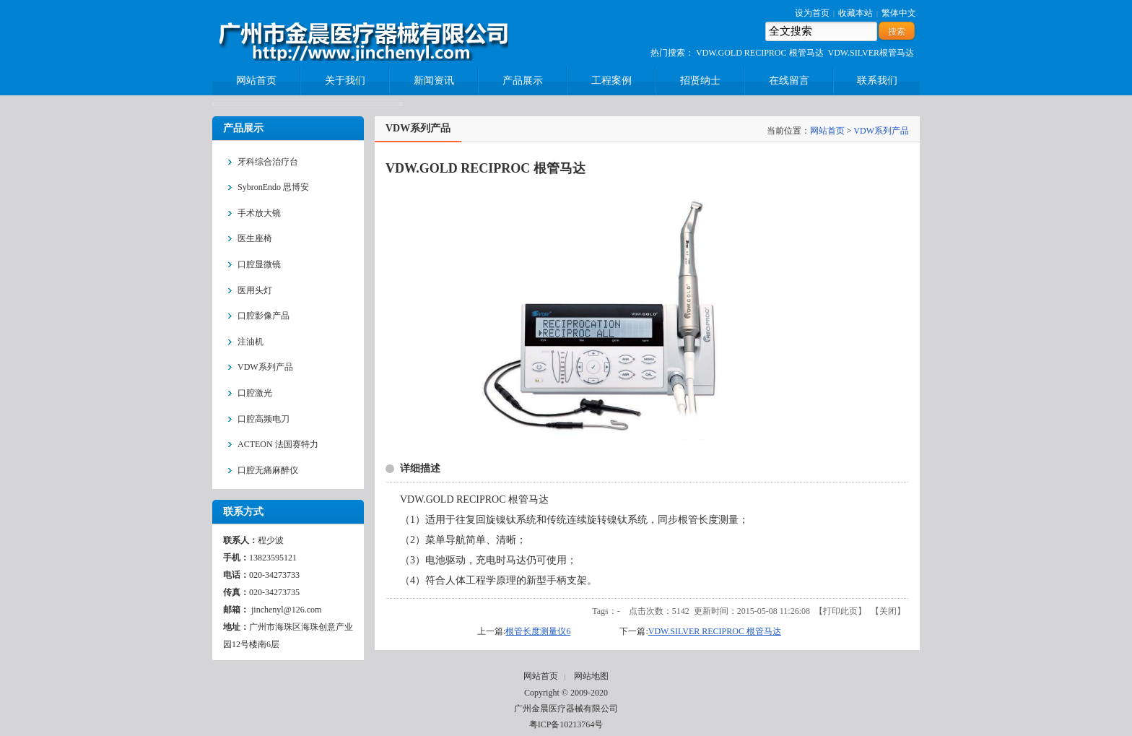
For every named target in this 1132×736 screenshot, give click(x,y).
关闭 (888, 611)
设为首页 (812, 13)
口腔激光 (255, 393)
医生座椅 (255, 238)
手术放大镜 (259, 213)
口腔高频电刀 (263, 419)
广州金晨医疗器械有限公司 (566, 708)
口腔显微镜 (259, 264)
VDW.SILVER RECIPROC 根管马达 (714, 631)
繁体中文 (898, 13)
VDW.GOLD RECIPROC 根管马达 (760, 53)
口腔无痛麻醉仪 (268, 470)
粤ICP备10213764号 (566, 724)
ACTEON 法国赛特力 (278, 444)
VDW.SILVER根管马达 (871, 53)
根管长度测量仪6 (537, 631)
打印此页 (840, 611)
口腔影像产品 (263, 316)
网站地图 (591, 676)
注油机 (251, 342)
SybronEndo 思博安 (273, 187)
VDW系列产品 (265, 367)
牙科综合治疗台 (268, 162)
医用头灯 (255, 290)
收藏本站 (855, 13)
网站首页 (827, 131)
